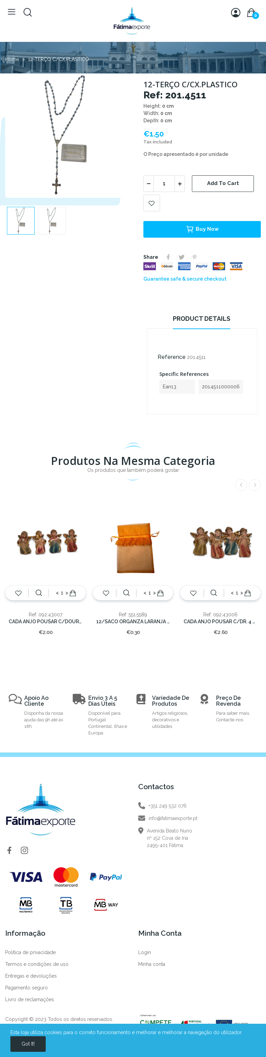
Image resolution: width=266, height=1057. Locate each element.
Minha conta (151, 964)
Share (168, 257)
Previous (241, 485)
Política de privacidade (30, 952)
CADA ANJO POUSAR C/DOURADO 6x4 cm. (45, 621)
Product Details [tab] (201, 318)
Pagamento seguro (26, 987)
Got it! (28, 1044)
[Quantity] (164, 183)
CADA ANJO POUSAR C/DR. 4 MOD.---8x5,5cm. (220, 621)
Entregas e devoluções (31, 976)
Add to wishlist (151, 203)
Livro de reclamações (29, 999)
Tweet (181, 257)
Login (144, 952)
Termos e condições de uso (37, 964)
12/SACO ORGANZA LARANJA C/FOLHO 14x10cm (133, 621)
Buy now (202, 229)
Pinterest (194, 257)
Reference (172, 357)
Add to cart (223, 183)
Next (255, 485)
